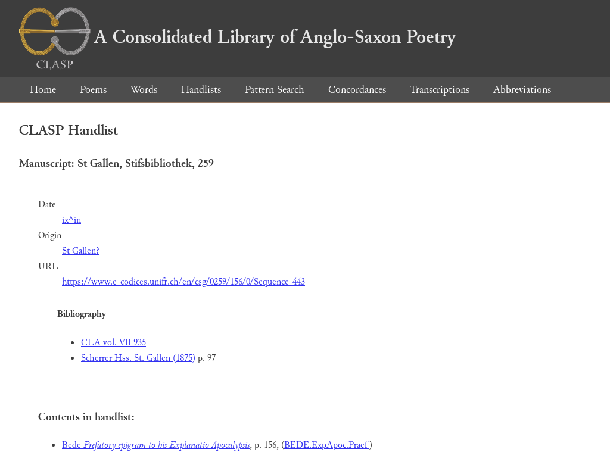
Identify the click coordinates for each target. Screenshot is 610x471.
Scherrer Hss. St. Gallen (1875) (138, 358)
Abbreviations (522, 89)
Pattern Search (274, 89)
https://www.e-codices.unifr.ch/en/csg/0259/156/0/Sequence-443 (183, 282)
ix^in (71, 220)
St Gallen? (80, 251)
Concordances (357, 89)
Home (43, 89)
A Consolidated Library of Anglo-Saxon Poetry (237, 37)
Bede (156, 445)
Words (143, 89)
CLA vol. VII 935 (113, 343)
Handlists (201, 89)
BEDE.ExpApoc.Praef (326, 445)
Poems (93, 89)
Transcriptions (439, 89)
